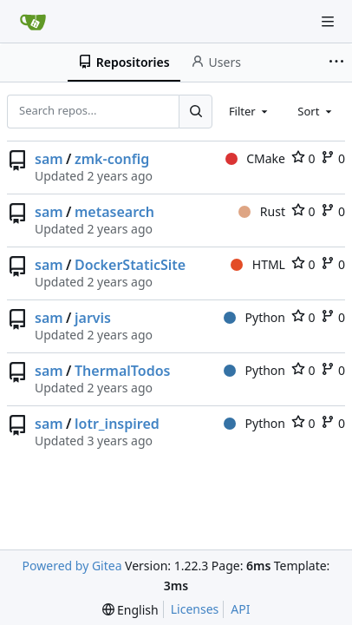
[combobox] (249, 111)
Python (254, 317)
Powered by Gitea (72, 565)
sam (49, 159)
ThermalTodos (123, 370)
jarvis (93, 317)
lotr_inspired (117, 423)
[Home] (33, 21)
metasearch (114, 211)
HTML (258, 264)
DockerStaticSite (130, 264)
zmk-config (112, 159)
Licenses (195, 609)
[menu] (130, 610)
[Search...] (195, 111)
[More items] (338, 62)
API (240, 609)
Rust (261, 211)
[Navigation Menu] (327, 21)
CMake (255, 158)
